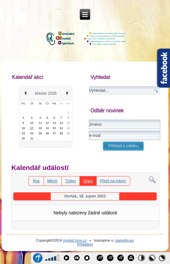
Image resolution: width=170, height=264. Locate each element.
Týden (70, 181)
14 (61, 123)
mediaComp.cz (75, 240)
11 (40, 123)
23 (23, 133)
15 (68, 123)
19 (47, 128)
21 (61, 128)
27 (54, 133)
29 (68, 133)
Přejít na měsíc (113, 181)
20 (54, 128)
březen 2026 (46, 93)
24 (31, 133)
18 (40, 128)
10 (31, 123)
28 (61, 133)
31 (31, 138)
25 (40, 133)
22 (68, 128)
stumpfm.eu (124, 240)
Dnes (87, 181)
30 (23, 138)
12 (47, 123)
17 (31, 128)
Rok (36, 181)
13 (54, 123)
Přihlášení (85, 244)
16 (23, 128)
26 (47, 133)
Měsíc (52, 181)
